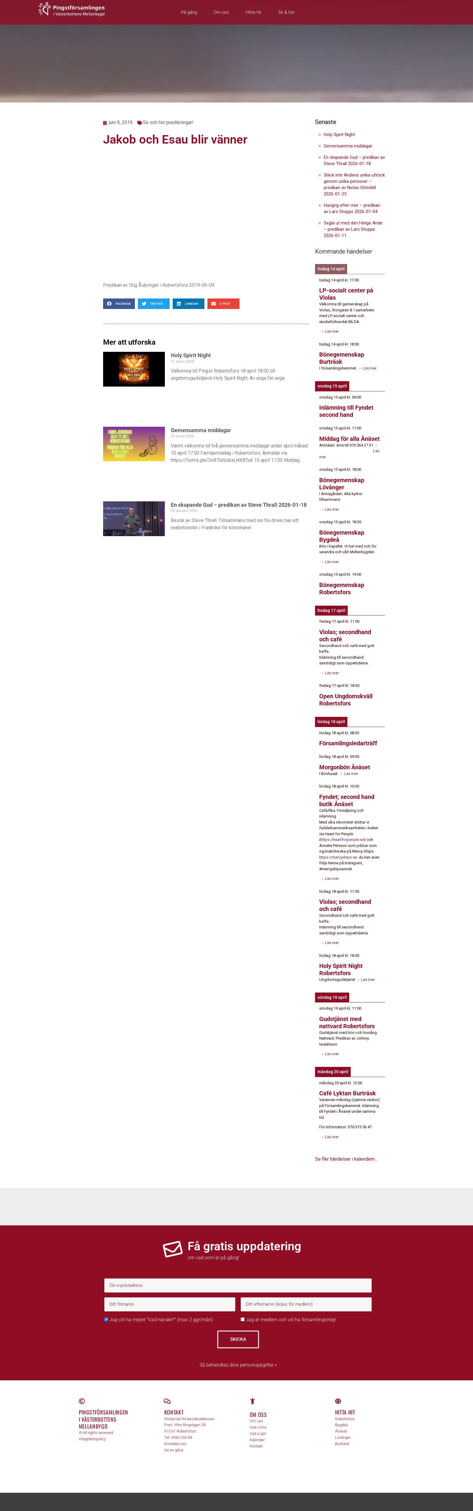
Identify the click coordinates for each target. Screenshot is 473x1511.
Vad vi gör (258, 1433)
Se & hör (286, 12)
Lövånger (343, 1437)
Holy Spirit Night (191, 355)
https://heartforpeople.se (342, 839)
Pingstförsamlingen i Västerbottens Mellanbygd (104, 1419)
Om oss (221, 12)
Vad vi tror (258, 1427)
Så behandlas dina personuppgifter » (238, 1365)
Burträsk (342, 1443)
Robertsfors (345, 1419)
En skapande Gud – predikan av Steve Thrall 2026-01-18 (239, 505)
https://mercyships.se (338, 857)
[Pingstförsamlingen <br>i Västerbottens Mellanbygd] (82, 1401)
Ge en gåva (173, 1450)
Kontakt (174, 1412)
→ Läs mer (329, 331)
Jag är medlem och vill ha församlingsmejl (288, 1319)
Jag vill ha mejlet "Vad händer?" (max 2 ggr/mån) (158, 1319)
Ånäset (341, 1431)
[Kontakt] (167, 1401)
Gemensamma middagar (201, 430)
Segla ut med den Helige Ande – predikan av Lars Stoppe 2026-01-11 (353, 229)
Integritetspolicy (92, 1439)
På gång (189, 12)
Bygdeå (341, 1425)
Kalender (257, 1440)
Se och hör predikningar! (168, 122)
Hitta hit (253, 12)
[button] (119, 303)
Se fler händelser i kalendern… (346, 1159)
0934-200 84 (181, 1437)
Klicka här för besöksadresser (189, 1419)
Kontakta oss (175, 1443)
